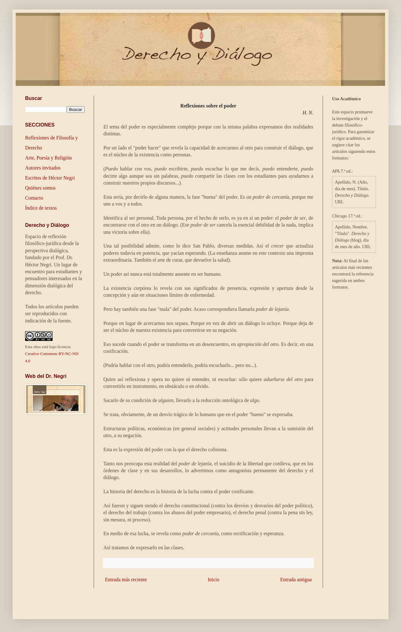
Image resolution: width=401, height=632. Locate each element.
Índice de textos (41, 208)
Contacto (34, 198)
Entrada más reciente (126, 579)
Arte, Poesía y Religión (48, 157)
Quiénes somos (40, 188)
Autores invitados (42, 167)
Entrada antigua (296, 579)
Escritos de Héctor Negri (50, 177)
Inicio (213, 579)
